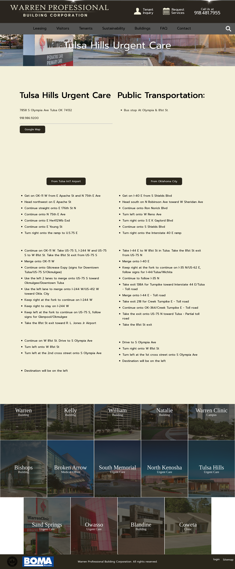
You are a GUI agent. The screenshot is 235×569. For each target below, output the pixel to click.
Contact (184, 28)
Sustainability (113, 28)
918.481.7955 (207, 12)
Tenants (86, 28)
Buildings (142, 28)
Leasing (40, 28)
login (216, 559)
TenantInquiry (148, 11)
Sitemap (228, 560)
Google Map (32, 129)
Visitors (62, 28)
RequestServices (177, 11)
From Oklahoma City (164, 181)
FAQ (163, 28)
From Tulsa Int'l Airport (66, 181)
